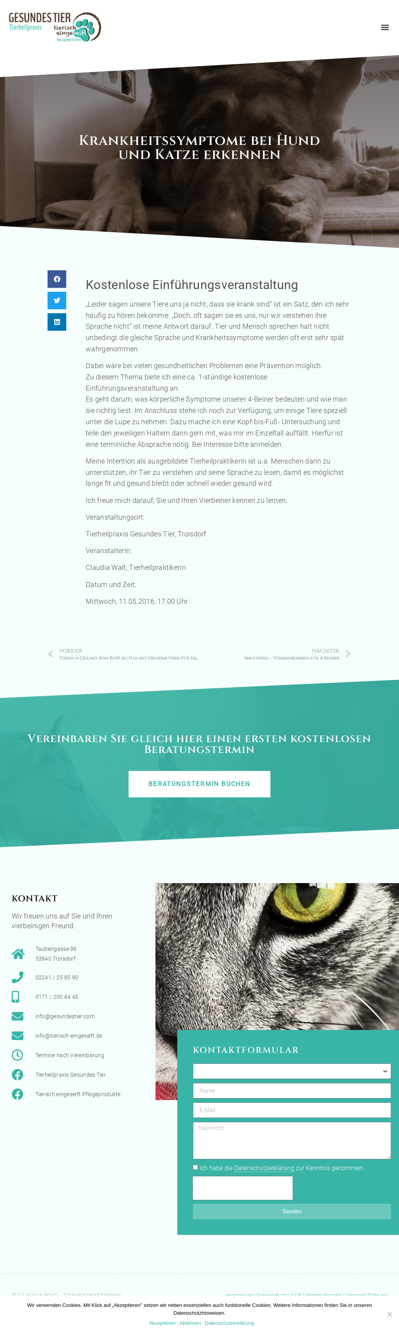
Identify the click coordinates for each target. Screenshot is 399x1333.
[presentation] (243, 1188)
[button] (384, 27)
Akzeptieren (162, 1323)
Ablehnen (190, 1323)
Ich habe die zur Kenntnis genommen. (282, 1168)
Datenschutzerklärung (264, 1168)
